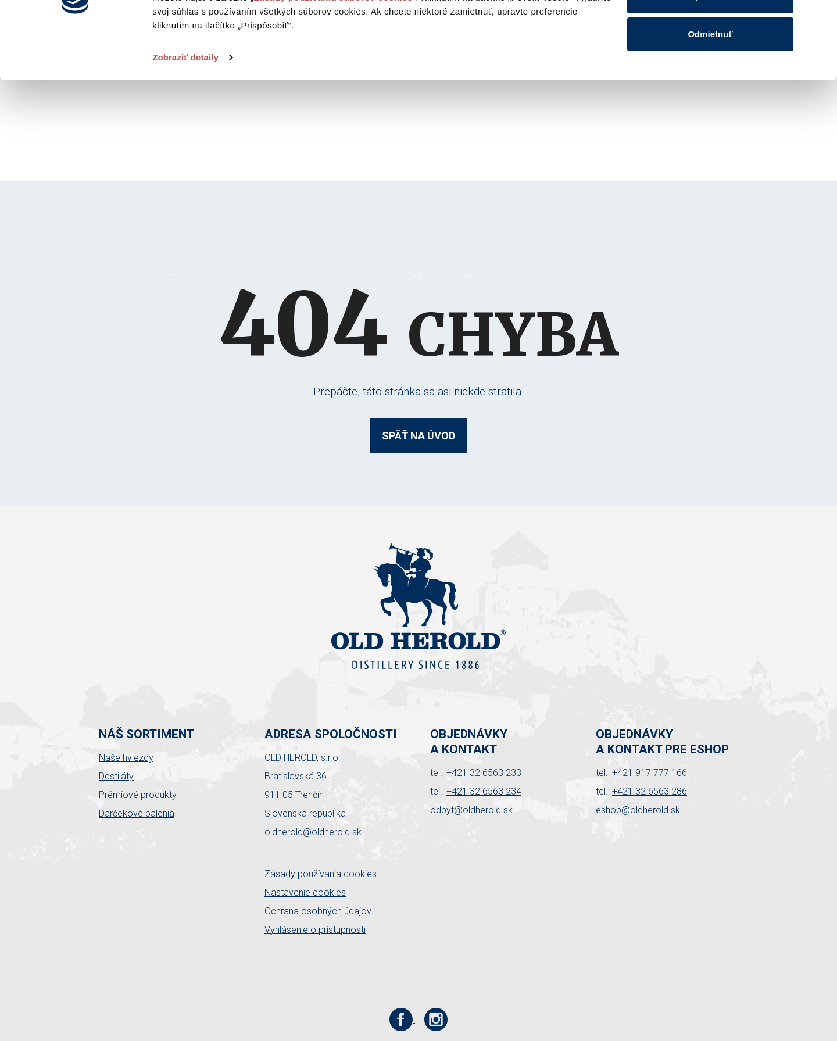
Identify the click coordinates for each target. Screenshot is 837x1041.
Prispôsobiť (710, 69)
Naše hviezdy (126, 757)
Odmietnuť (710, 107)
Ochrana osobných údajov (317, 911)
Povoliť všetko (710, 30)
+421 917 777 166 (649, 772)
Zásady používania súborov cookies (332, 70)
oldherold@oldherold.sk (313, 832)
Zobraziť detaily (185, 130)
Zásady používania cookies (320, 873)
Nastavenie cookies (305, 892)
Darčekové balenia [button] (136, 813)
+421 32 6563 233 (483, 772)
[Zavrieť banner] (819, 18)
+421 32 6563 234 (483, 791)
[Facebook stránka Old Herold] (402, 1019)
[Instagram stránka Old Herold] (436, 1019)
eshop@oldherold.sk (638, 809)
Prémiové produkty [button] (138, 794)
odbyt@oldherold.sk (471, 809)
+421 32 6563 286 (649, 791)
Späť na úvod (418, 436)
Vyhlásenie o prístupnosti (315, 929)
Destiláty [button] (116, 776)
